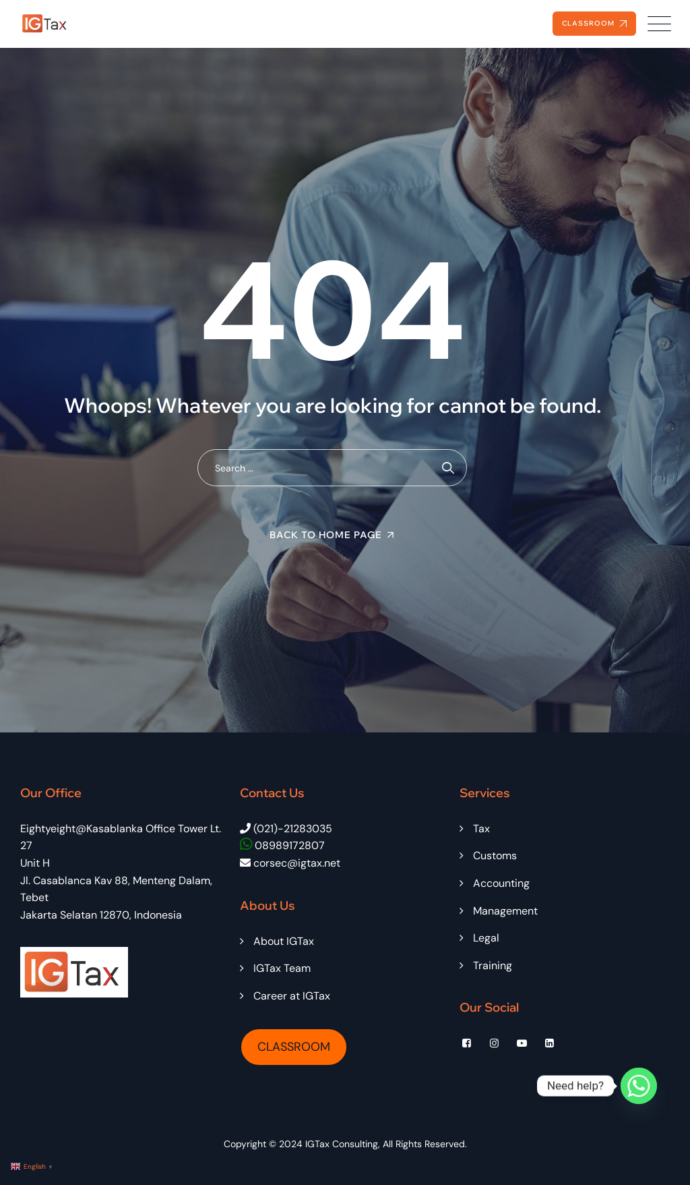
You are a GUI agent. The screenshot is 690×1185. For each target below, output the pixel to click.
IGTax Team (282, 968)
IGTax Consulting (341, 1144)
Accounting (501, 883)
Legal (486, 938)
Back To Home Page (326, 535)
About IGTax (283, 941)
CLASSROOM (293, 1047)
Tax (481, 828)
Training (492, 965)
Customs (495, 855)
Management (505, 911)
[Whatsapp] (639, 1086)
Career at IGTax (291, 996)
